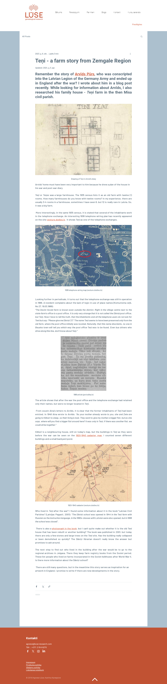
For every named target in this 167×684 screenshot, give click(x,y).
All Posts (26, 36)
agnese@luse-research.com (39, 644)
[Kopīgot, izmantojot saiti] (49, 586)
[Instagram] (38, 651)
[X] (33, 651)
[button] (141, 36)
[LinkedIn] (43, 651)
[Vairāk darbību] (130, 53)
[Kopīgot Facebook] (36, 586)
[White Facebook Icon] (27, 651)
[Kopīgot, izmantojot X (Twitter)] (43, 586)
